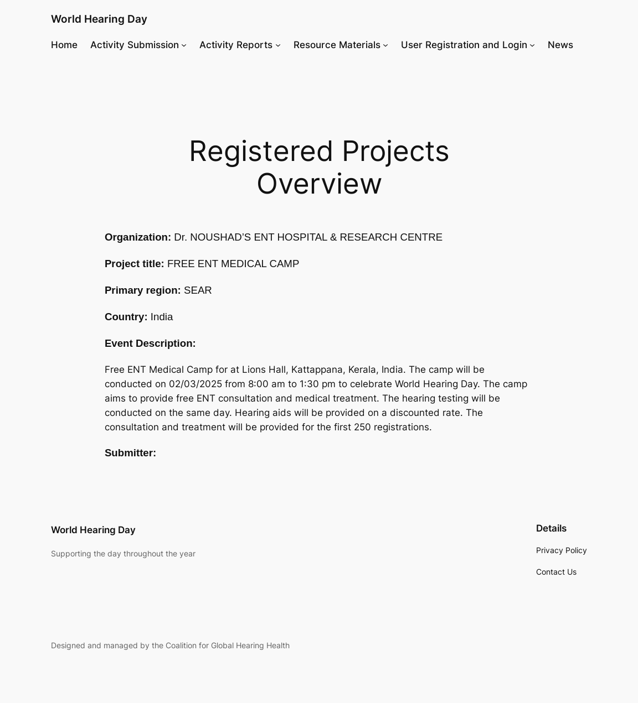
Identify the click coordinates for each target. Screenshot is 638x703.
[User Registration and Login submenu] (532, 45)
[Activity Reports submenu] (278, 45)
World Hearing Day (99, 19)
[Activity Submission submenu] (184, 45)
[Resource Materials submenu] (385, 45)
